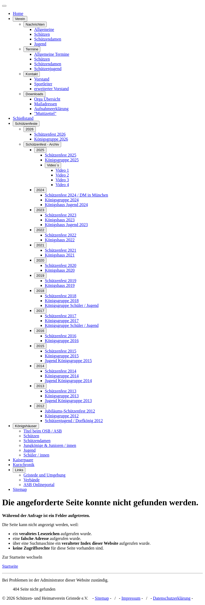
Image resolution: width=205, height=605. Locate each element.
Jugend (40, 44)
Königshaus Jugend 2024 (66, 204)
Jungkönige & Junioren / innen (49, 445)
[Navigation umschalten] (4, 6)
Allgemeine (44, 29)
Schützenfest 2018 (60, 296)
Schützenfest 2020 (60, 265)
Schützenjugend (47, 68)
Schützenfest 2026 (50, 134)
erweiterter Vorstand (51, 88)
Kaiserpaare (23, 460)
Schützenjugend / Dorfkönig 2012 (74, 420)
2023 (40, 210)
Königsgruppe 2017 (62, 320)
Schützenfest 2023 (60, 215)
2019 (40, 276)
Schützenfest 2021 (60, 250)
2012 (40, 406)
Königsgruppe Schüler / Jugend (71, 305)
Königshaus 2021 (60, 255)
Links (19, 470)
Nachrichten (35, 24)
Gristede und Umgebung (44, 475)
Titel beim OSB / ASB (42, 431)
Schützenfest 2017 (60, 316)
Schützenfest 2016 (60, 336)
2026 (30, 129)
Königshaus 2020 (60, 270)
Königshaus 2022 (60, 240)
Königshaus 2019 (60, 285)
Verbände (31, 480)
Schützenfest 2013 (60, 391)
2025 (40, 150)
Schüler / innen (36, 455)
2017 (40, 311)
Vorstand (41, 79)
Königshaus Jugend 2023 (66, 224)
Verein (20, 19)
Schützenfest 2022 (60, 235)
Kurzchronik (23, 464)
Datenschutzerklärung (171, 598)
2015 (40, 346)
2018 (40, 291)
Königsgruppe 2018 (62, 300)
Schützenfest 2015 (60, 351)
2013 (40, 386)
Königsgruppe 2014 (62, 376)
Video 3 (62, 180)
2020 (40, 260)
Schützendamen (47, 39)
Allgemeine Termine (51, 54)
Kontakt (32, 74)
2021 (40, 245)
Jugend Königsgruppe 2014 (68, 380)
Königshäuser (26, 426)
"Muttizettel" (45, 113)
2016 (40, 331)
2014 (40, 366)
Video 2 (62, 175)
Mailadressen (45, 104)
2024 (40, 190)
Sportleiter (43, 84)
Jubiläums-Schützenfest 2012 (70, 411)
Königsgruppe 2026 (51, 139)
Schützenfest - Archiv (42, 144)
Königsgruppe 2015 (62, 356)
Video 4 (62, 184)
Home (18, 13)
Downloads (34, 94)
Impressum (130, 598)
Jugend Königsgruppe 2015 (68, 360)
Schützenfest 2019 (60, 280)
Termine (32, 49)
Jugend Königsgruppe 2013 (68, 400)
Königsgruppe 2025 (62, 160)
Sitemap (20, 489)
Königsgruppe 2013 (62, 396)
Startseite (10, 566)
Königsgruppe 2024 (62, 200)
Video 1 (62, 170)
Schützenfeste (26, 124)
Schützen (42, 34)
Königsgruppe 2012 (62, 416)
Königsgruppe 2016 (62, 340)
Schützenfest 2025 (60, 155)
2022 (40, 230)
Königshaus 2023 (60, 220)
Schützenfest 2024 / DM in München (76, 195)
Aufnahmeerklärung (51, 108)
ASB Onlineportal (38, 484)
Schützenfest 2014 (60, 371)
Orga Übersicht (47, 99)
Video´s (53, 165)
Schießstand (23, 118)
